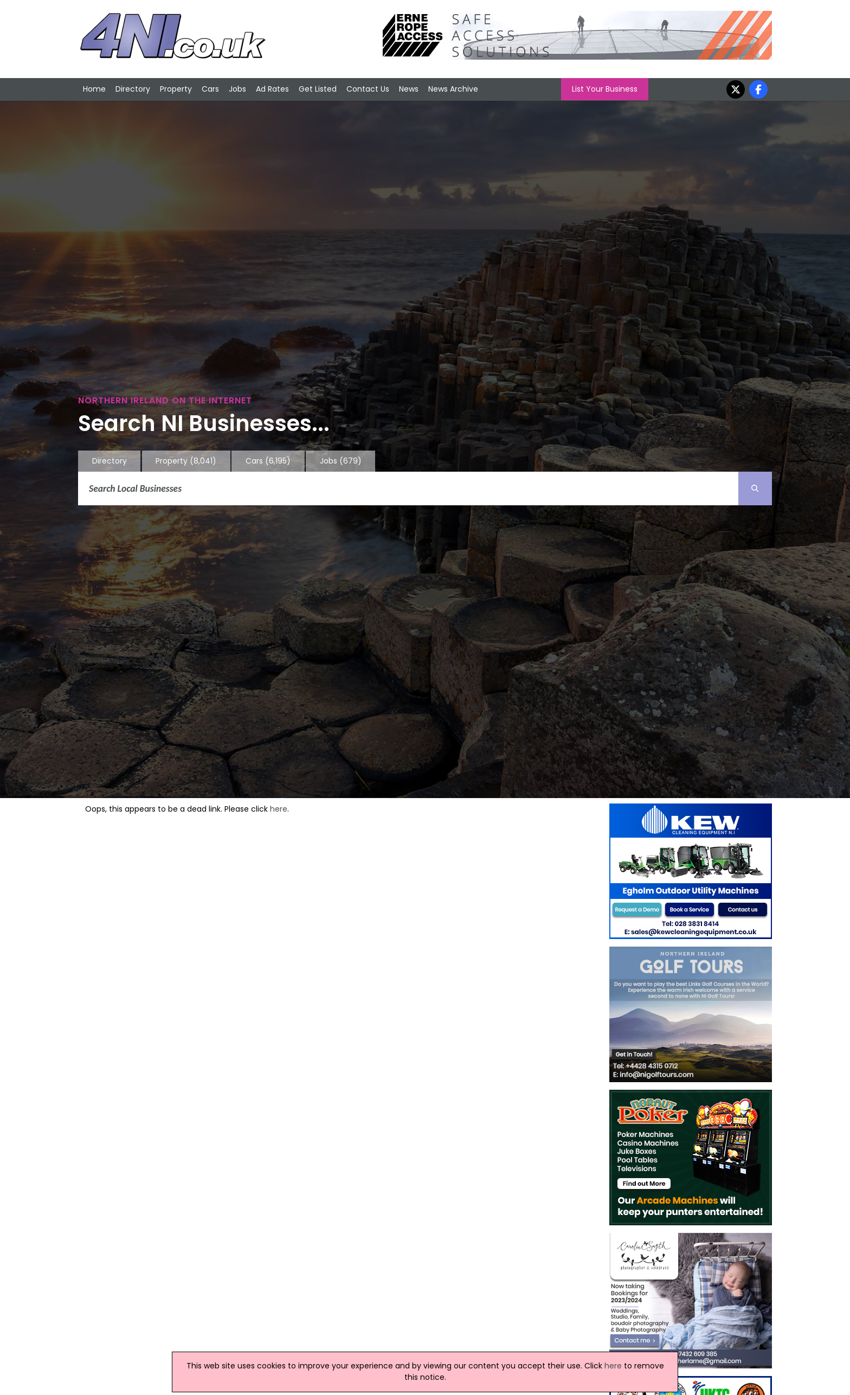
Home (94, 88)
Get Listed (318, 88)
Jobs (237, 88)
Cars (210, 88)
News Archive (453, 88)
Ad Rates (272, 88)
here (278, 808)
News (408, 88)
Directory (132, 88)
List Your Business (605, 88)
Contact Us (367, 88)
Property (176, 88)
